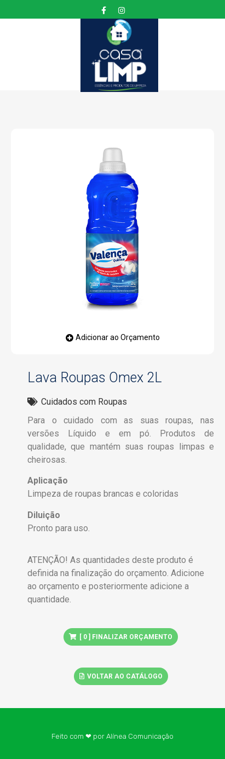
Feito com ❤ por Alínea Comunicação (112, 736)
